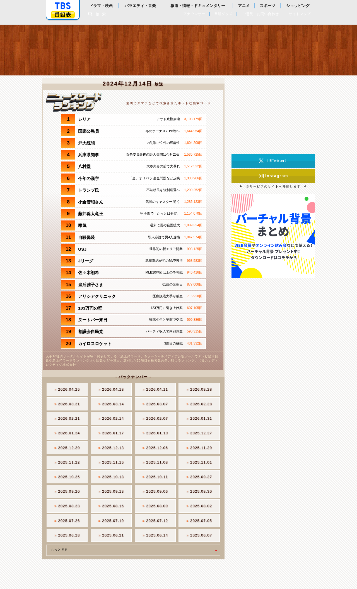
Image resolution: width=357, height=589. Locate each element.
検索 (102, 14)
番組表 (63, 14)
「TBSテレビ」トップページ (62, 6)
